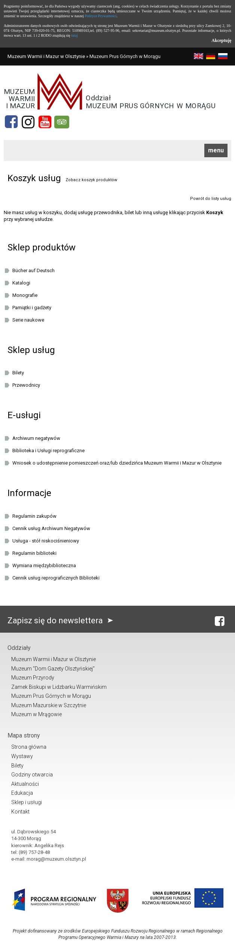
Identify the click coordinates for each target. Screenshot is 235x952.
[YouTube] (44, 122)
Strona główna (28, 747)
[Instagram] (28, 122)
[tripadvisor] (61, 122)
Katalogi (21, 283)
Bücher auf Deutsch (33, 270)
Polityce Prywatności (101, 16)
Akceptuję (221, 40)
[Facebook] (11, 122)
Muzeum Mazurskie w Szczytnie (48, 705)
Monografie (24, 295)
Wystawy (22, 756)
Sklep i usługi (26, 802)
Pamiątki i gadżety (31, 307)
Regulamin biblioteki (34, 553)
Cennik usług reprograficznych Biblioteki (56, 578)
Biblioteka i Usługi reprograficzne (48, 450)
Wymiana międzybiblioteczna (44, 565)
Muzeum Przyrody (32, 678)
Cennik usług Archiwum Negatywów (51, 528)
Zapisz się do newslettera (61, 620)
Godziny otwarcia (32, 775)
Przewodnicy (26, 385)
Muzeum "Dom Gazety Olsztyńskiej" (53, 669)
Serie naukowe (28, 320)
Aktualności (25, 784)
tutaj (74, 35)
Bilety (18, 372)
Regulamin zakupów (34, 516)
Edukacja (22, 793)
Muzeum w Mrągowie (36, 714)
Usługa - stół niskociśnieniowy (45, 541)
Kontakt (20, 812)
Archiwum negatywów (36, 438)
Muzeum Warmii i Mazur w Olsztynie (46, 56)
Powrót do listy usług (210, 198)
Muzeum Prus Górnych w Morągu (51, 696)
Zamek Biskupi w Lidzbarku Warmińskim (59, 687)
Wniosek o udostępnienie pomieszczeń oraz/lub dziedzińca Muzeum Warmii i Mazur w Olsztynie (117, 463)
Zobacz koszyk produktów (91, 179)
